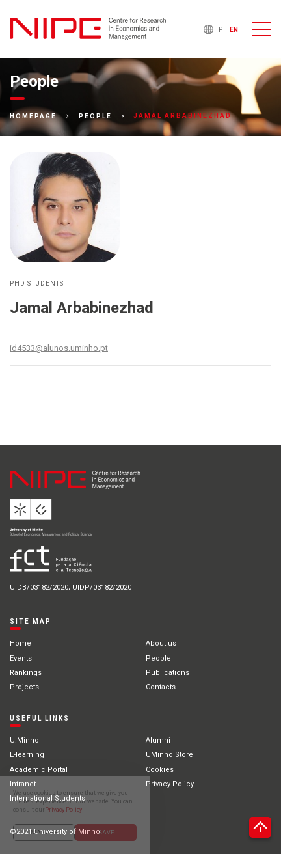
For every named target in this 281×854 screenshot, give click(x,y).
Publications (167, 672)
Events (21, 658)
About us (161, 643)
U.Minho (24, 740)
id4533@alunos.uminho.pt (59, 348)
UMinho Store (169, 755)
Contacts (161, 687)
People (95, 116)
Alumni (158, 740)
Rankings (26, 672)
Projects (24, 687)
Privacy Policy (170, 784)
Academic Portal (39, 769)
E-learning (27, 755)
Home (20, 643)
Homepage (33, 116)
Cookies (160, 769)
